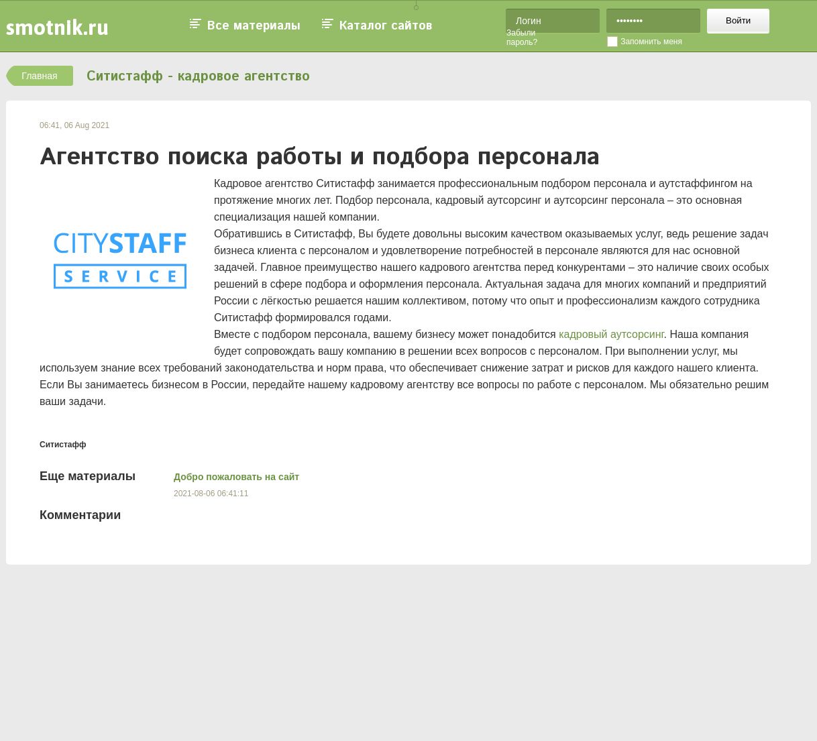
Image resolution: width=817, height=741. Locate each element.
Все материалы (254, 26)
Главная (39, 75)
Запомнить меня (651, 41)
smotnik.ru (57, 27)
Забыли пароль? (521, 37)
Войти (738, 20)
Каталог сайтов (385, 26)
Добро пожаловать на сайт (236, 476)
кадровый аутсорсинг (611, 334)
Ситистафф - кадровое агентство (198, 77)
